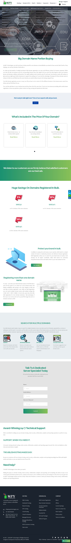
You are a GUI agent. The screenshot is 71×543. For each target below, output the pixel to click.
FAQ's (40, 539)
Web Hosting (25, 500)
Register (66, 1)
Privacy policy (59, 514)
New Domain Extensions (44, 503)
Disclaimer (54, 539)
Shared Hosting (26, 506)
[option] (35, 38)
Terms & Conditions (60, 517)
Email (33, 3)
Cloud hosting (25, 511)
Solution (39, 3)
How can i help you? (28, 400)
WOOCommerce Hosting (28, 524)
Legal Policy (61, 539)
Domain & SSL (26, 3)
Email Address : (27, 392)
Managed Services (26, 517)
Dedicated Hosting (26, 503)
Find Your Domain (14, 8)
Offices (57, 503)
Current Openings (60, 506)
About (57, 500)
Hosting (19, 3)
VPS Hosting (25, 508)
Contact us (9, 304)
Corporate (45, 3)
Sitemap (44, 539)
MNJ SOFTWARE (25, 539)
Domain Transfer (25, 8)
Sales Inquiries (59, 511)
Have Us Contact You (61, 508)
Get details (36, 265)
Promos (64, 4)
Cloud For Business (26, 514)
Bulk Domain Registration (37, 8)
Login (61, 1)
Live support (66, 540)
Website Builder (57, 8)
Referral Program (43, 518)
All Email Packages (43, 516)
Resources (52, 3)
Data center (25, 527)
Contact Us (49, 539)
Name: (25, 384)
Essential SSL (48, 8)
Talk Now (35, 102)
